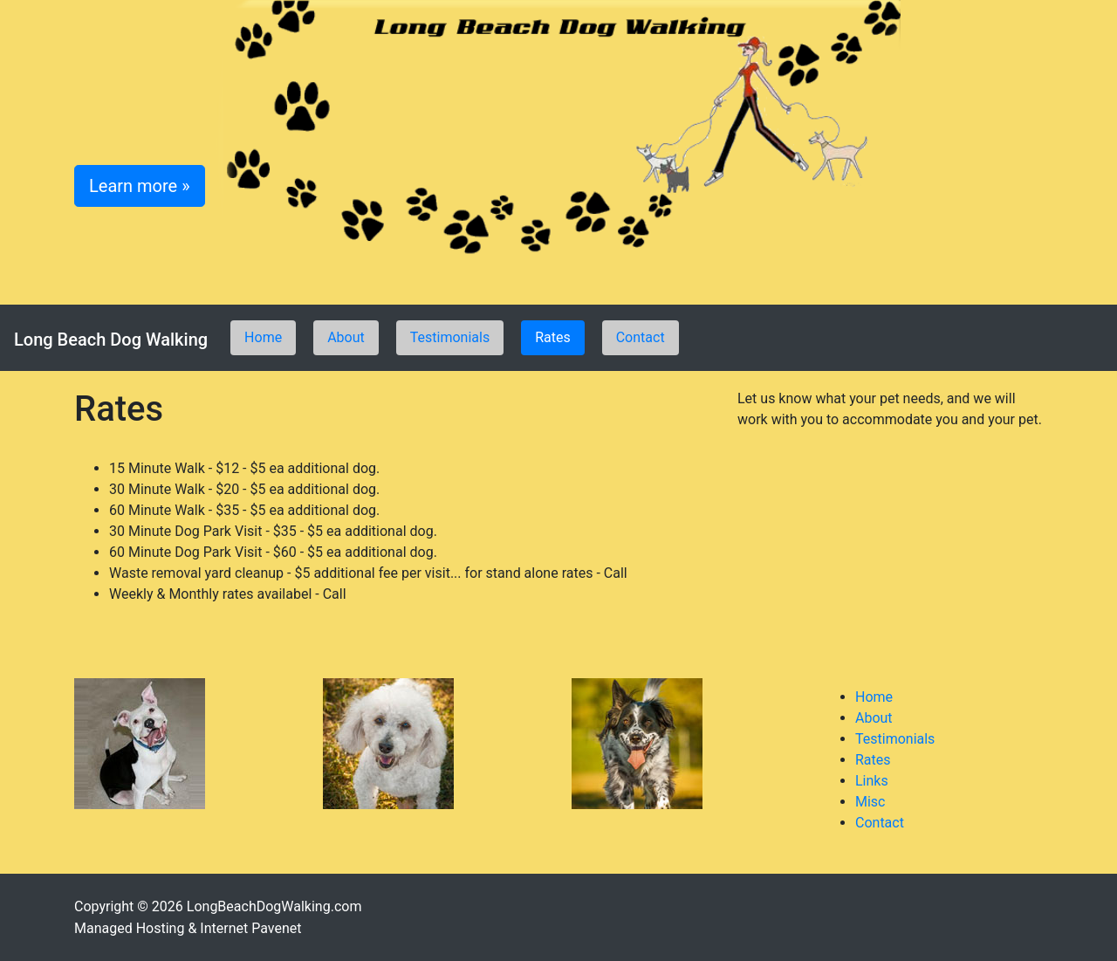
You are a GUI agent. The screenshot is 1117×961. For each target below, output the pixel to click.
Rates (553, 337)
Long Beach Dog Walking (111, 339)
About (346, 337)
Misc (870, 801)
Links (871, 780)
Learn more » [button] (139, 185)
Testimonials (450, 337)
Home (263, 337)
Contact (640, 337)
